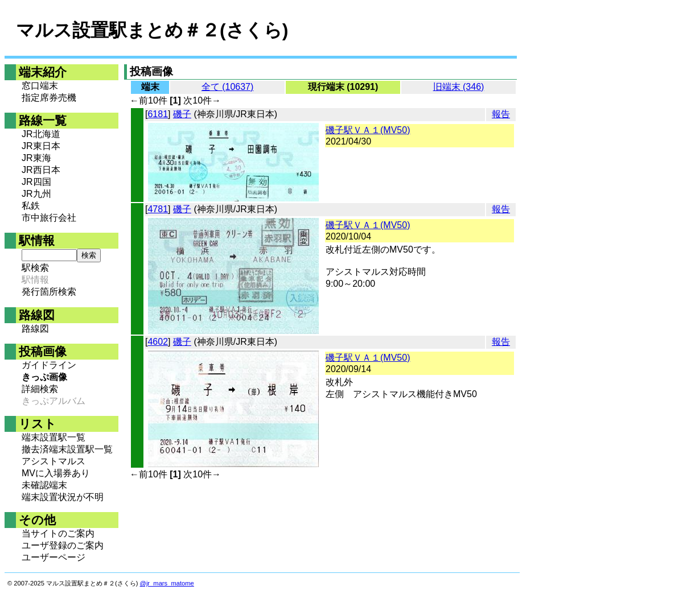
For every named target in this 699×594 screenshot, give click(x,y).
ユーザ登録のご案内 (63, 545)
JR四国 (36, 182)
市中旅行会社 (49, 217)
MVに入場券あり (56, 473)
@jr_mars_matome (167, 583)
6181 (157, 114)
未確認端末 (44, 485)
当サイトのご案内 (58, 533)
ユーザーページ (53, 557)
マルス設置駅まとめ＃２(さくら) (152, 30)
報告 (501, 114)
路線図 (35, 328)
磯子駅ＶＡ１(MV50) (368, 130)
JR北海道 (41, 134)
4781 (157, 209)
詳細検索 (40, 389)
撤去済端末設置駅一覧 (67, 449)
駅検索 (35, 268)
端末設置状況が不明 (63, 497)
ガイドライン (49, 365)
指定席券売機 (49, 97)
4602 (157, 341)
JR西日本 (41, 170)
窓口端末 (40, 85)
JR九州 (36, 194)
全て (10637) (228, 87)
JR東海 (36, 158)
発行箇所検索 (49, 291)
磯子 (182, 114)
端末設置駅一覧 (53, 437)
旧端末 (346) (458, 87)
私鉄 (31, 206)
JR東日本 (41, 146)
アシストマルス (53, 461)
